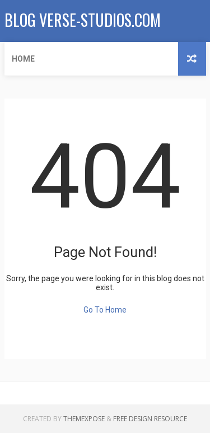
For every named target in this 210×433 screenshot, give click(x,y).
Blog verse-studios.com (82, 19)
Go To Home (105, 309)
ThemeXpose (84, 418)
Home (23, 58)
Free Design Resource (150, 418)
